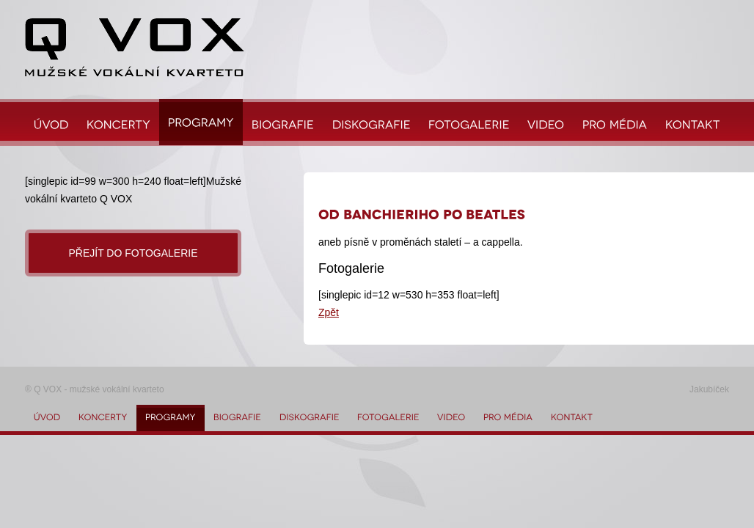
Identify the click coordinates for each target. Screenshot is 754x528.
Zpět (328, 312)
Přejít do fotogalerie (132, 253)
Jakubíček (709, 389)
